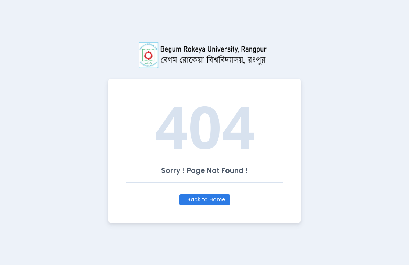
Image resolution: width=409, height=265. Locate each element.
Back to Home (206, 199)
